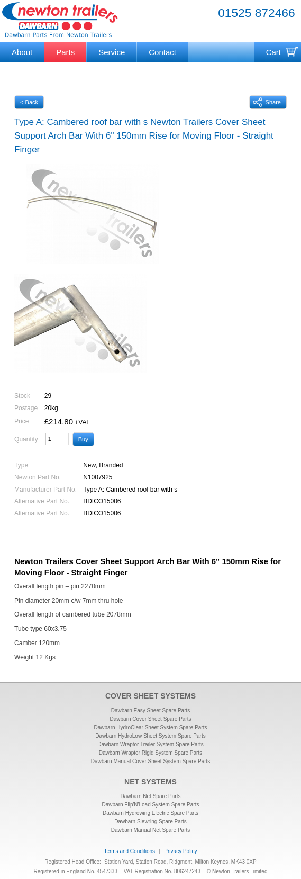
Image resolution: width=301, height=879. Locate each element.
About (22, 52)
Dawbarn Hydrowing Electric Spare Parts (150, 813)
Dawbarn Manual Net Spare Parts (150, 830)
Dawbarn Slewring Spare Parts (150, 821)
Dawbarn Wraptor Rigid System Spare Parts (150, 753)
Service (111, 52)
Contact (162, 52)
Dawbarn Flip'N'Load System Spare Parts (150, 805)
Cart (273, 52)
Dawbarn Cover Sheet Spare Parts (150, 719)
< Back (29, 102)
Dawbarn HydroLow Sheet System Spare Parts (150, 736)
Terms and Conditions (129, 851)
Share (267, 102)
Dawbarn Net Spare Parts (151, 796)
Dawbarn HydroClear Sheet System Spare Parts (150, 727)
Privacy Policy (180, 851)
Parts (65, 52)
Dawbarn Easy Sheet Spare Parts (150, 710)
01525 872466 (256, 13)
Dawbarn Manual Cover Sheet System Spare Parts (151, 761)
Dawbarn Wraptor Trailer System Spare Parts (150, 744)
